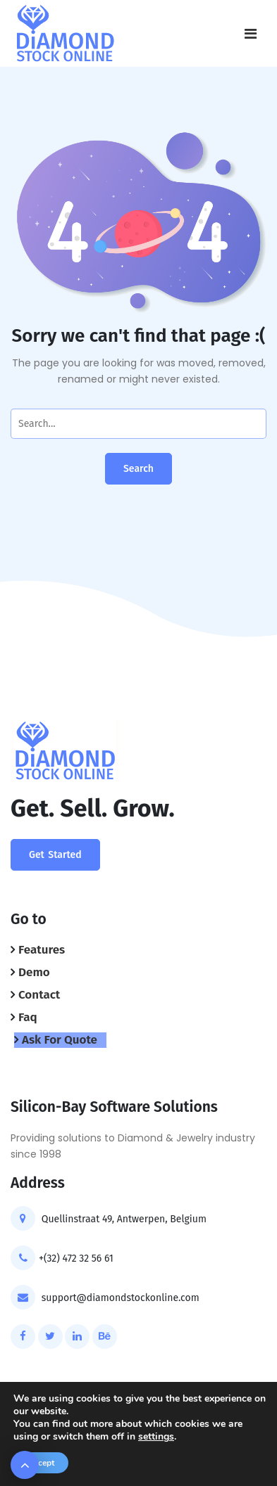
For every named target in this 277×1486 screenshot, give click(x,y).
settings (156, 1436)
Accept (40, 1462)
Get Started (55, 855)
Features (41, 949)
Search (138, 469)
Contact (39, 994)
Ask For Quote (59, 1039)
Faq (27, 1017)
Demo (34, 972)
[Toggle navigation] (250, 33)
